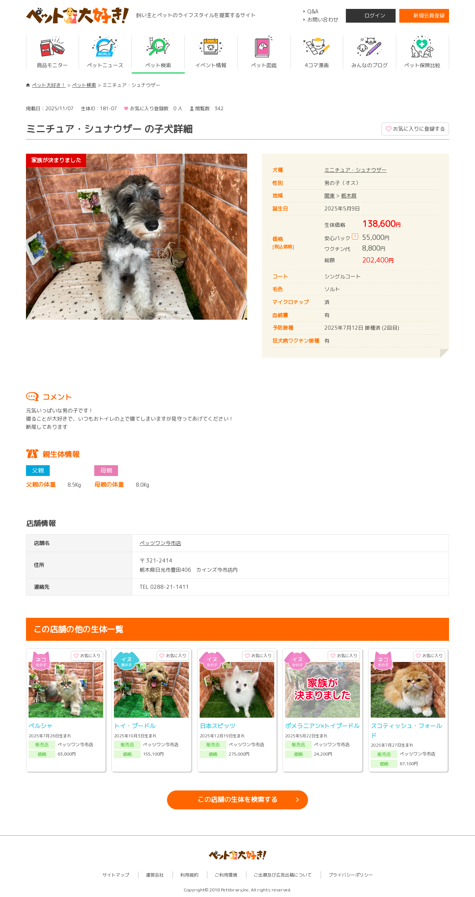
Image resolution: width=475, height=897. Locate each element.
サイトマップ (115, 875)
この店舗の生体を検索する (237, 799)
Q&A (312, 11)
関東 (329, 195)
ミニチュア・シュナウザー (355, 169)
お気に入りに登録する (419, 128)
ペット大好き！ (49, 85)
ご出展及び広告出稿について (283, 875)
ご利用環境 (226, 875)
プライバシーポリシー (350, 875)
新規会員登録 (429, 15)
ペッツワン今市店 (160, 543)
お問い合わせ (322, 19)
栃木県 (349, 195)
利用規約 (189, 875)
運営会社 (155, 875)
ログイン (374, 15)
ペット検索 (84, 85)
